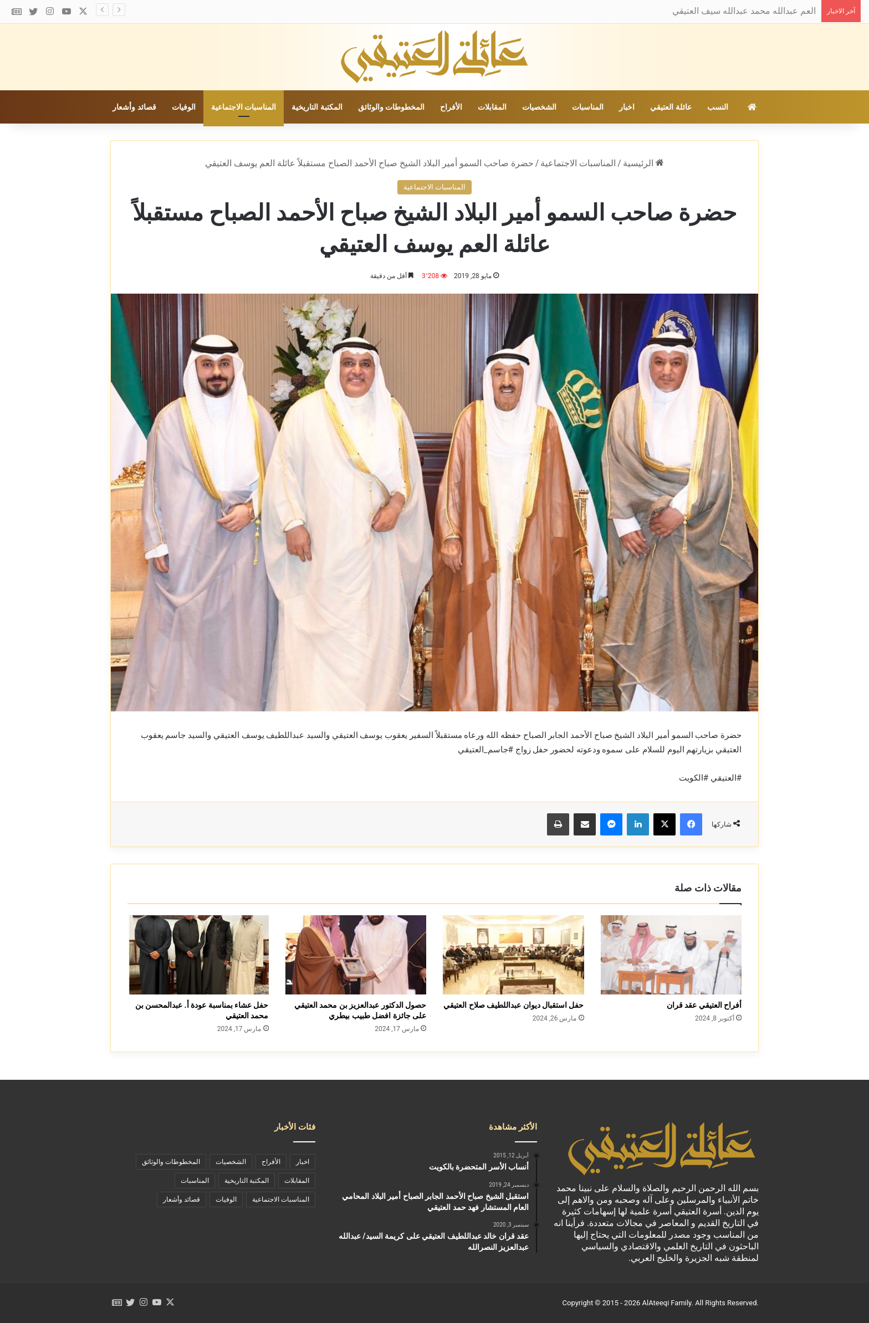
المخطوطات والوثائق (391, 106)
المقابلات (492, 106)
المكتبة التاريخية (317, 106)
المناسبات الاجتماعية (243, 106)
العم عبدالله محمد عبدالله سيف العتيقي (744, 11)
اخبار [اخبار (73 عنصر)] (302, 1162)
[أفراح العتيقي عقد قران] (671, 955)
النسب (717, 106)
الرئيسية (643, 163)
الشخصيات (539, 106)
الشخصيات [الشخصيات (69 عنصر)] (231, 1162)
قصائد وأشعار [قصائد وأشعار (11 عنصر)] (181, 1199)
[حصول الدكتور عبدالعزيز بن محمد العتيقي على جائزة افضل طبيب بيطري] (356, 955)
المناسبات (588, 106)
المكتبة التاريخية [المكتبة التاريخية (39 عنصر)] (246, 1180)
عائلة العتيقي (670, 106)
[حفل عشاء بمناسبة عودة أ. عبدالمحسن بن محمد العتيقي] (198, 955)
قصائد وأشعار (134, 106)
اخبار (627, 106)
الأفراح (451, 106)
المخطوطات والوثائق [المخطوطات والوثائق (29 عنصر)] (171, 1162)
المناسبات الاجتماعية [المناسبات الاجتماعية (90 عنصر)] (280, 1199)
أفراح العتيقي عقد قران (704, 1005)
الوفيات (184, 106)
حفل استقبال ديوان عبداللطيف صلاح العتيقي (513, 1005)
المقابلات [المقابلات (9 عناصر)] (296, 1180)
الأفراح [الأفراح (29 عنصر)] (271, 1162)
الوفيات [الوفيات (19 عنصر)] (226, 1199)
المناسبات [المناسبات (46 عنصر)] (195, 1180)
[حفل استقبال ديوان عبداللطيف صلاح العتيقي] (513, 955)
